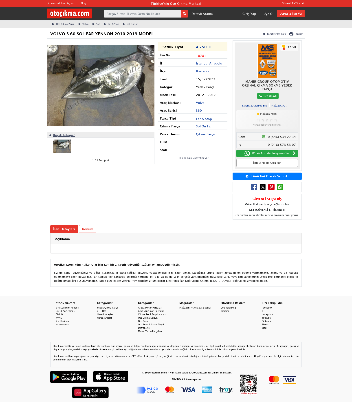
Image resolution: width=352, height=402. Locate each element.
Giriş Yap (249, 14)
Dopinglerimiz (228, 307)
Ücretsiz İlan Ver (291, 13)
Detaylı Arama (202, 14)
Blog (83, 3)
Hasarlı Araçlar (105, 314)
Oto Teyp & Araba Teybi (151, 324)
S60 (96, 24)
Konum (87, 229)
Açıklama (62, 239)
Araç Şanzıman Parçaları (151, 311)
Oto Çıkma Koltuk (148, 317)
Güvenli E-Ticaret (293, 3)
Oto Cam (143, 321)
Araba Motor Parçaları (150, 307)
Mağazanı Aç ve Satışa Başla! (195, 307)
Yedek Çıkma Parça (107, 307)
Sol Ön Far (130, 24)
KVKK (59, 317)
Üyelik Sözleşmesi (65, 311)
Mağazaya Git (278, 105)
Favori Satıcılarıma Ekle (254, 105)
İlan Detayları (64, 229)
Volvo (83, 24)
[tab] (176, 238)
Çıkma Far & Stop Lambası (152, 314)
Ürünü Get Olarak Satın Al (267, 176)
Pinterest (267, 321)
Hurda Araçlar (104, 317)
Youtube (266, 317)
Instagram (267, 314)
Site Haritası (62, 321)
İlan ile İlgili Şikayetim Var (194, 157)
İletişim (225, 311)
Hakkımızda (62, 324)
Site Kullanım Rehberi (67, 307)
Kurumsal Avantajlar (61, 3)
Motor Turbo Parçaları (150, 331)
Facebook (267, 307)
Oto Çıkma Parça (63, 24)
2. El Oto (101, 311)
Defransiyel (144, 327)
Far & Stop (111, 24)
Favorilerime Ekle (274, 33)
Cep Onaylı (268, 95)
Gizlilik (59, 314)
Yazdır (295, 34)
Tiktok (265, 324)
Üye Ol (268, 14)
